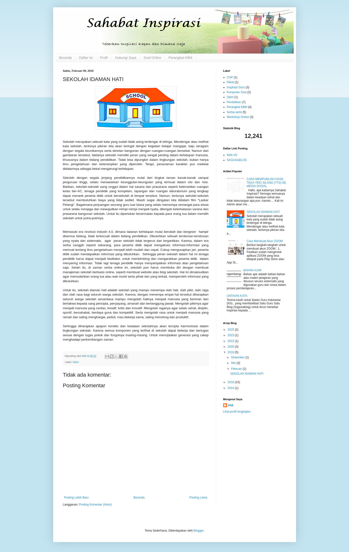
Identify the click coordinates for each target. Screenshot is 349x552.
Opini (76, 362)
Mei (234, 363)
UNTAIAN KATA (237, 296)
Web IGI (232, 155)
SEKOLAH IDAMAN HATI (263, 212)
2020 (231, 346)
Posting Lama (198, 497)
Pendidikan (234, 102)
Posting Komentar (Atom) (95, 504)
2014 (231, 388)
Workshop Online (238, 117)
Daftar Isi (86, 58)
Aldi (231, 405)
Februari (237, 369)
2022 (231, 341)
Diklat (230, 82)
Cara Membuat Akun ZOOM (265, 241)
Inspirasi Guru (236, 87)
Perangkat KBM (180, 58)
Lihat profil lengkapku (237, 411)
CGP (230, 77)
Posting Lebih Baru (76, 497)
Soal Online (152, 58)
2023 (231, 335)
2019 (231, 352)
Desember (238, 357)
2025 (231, 329)
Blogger (199, 530)
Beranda (65, 58)
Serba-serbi (234, 112)
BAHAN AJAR (252, 270)
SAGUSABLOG (237, 160)
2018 (231, 382)
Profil (104, 58)
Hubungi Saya (125, 58)
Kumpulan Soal (237, 92)
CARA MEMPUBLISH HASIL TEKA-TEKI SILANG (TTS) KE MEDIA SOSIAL (266, 182)
